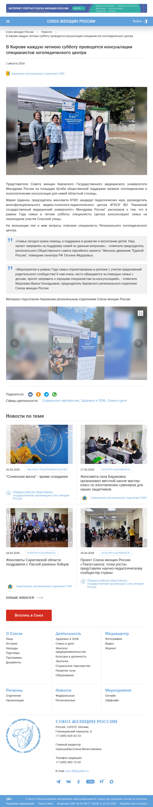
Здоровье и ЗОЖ (93, 400)
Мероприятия (118, 690)
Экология (62, 661)
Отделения (13, 695)
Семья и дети (117, 400)
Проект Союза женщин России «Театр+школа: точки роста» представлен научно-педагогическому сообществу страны (111, 566)
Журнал (110, 648)
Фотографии (113, 638)
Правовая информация (20, 803)
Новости (63, 690)
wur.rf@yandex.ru (77, 771)
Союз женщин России (71, 21)
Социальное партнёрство (60, 400)
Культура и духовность (116, 469)
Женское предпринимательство (47, 469)
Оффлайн (112, 700)
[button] (14, 343)
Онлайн (110, 695)
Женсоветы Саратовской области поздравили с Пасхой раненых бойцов (37, 562)
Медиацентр (117, 633)
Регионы (14, 690)
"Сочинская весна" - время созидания (37, 477)
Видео (109, 643)
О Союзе (14, 633)
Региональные (65, 700)
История (11, 643)
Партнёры (13, 653)
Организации (15, 700)
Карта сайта (45, 803)
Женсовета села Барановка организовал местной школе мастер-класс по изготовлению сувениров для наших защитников (112, 483)
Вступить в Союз (29, 615)
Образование (65, 675)
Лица (9, 638)
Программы (14, 657)
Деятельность (68, 633)
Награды (12, 648)
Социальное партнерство (73, 665)
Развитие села (65, 670)
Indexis (143, 803)
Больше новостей (24, 598)
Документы (13, 662)
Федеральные (65, 695)
